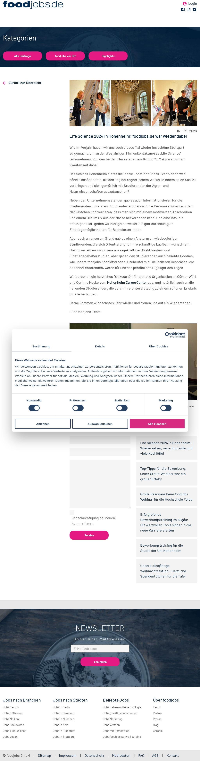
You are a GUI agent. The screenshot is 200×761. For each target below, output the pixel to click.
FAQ (141, 755)
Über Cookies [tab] (158, 346)
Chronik (158, 730)
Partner (157, 713)
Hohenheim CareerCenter (127, 282)
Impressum (68, 755)
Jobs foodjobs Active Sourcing (122, 736)
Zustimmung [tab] (41, 346)
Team (156, 707)
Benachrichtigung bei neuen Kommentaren (93, 520)
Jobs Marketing (112, 719)
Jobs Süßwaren (12, 713)
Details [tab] (100, 346)
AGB (155, 755)
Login (192, 9)
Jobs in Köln (60, 725)
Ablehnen (42, 423)
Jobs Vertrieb (111, 725)
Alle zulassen (157, 423)
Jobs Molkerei (12, 719)
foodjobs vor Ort (65, 56)
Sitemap (44, 755)
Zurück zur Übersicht (24, 82)
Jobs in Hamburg (63, 713)
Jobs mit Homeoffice (116, 730)
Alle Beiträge (22, 56)
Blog (155, 725)
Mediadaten (121, 755)
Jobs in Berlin (61, 707)
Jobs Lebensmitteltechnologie (122, 707)
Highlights (108, 56)
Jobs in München (63, 719)
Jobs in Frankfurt (64, 730)
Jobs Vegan (10, 736)
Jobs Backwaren (13, 725)
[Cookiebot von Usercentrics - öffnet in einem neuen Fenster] (168, 335)
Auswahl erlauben (100, 423)
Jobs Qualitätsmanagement (120, 713)
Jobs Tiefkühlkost (14, 730)
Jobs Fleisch (11, 707)
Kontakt (173, 755)
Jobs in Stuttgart (63, 736)
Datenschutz (95, 755)
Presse (157, 719)
